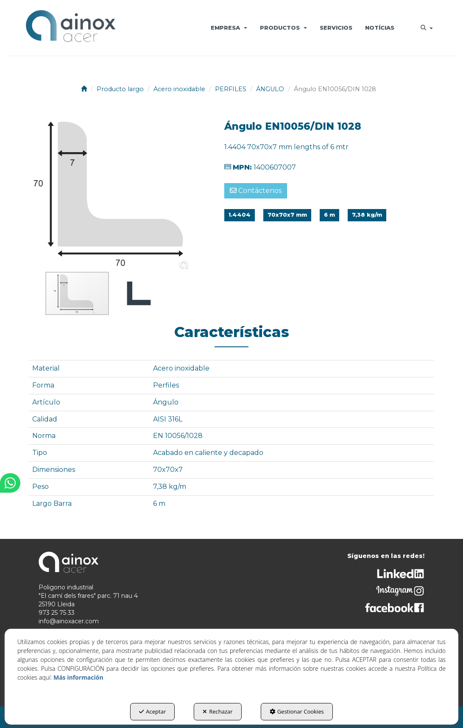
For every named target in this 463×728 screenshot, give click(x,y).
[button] (70, 27)
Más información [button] (78, 677)
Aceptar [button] (152, 711)
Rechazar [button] (217, 711)
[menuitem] (229, 27)
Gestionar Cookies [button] (297, 711)
